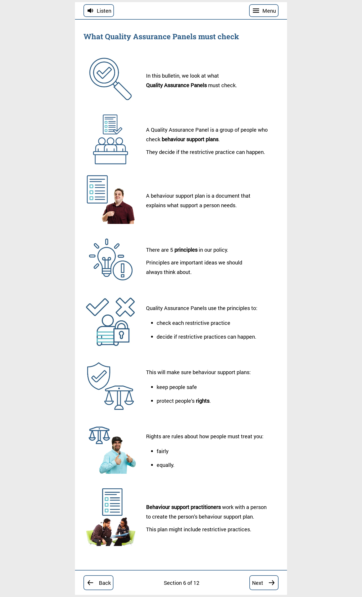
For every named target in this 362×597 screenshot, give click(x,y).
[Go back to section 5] (98, 582)
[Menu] (264, 10)
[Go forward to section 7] (264, 582)
